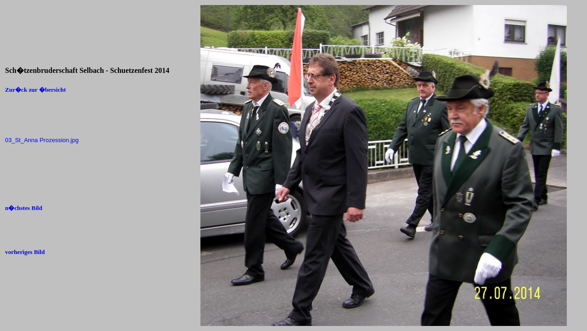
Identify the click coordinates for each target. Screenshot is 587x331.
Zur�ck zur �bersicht (35, 89)
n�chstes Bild (23, 207)
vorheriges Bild (25, 251)
